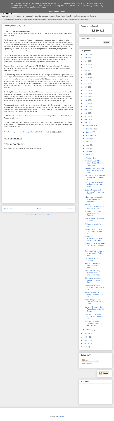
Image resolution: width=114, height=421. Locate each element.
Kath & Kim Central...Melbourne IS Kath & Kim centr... (94, 206)
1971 (86, 347)
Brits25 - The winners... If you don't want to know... (94, 266)
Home (39, 209)
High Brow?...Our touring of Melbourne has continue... (94, 199)
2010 (86, 106)
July (87, 142)
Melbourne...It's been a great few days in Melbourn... (93, 214)
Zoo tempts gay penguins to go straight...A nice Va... (94, 253)
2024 (86, 61)
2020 (86, 74)
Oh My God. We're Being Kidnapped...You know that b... (94, 185)
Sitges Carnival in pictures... (91, 259)
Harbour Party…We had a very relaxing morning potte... (94, 170)
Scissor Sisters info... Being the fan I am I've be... (94, 295)
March (88, 155)
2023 (86, 64)
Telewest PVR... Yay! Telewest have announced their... (92, 273)
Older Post (69, 209)
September (90, 135)
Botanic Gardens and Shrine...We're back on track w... (94, 192)
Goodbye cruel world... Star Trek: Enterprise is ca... (94, 287)
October (89, 132)
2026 (86, 54)
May (87, 148)
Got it (63, 11)
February (89, 158)
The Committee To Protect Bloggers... (94, 220)
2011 (86, 103)
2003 (86, 337)
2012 (86, 100)
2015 (86, 90)
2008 (86, 113)
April (87, 152)
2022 (86, 68)
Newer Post (8, 209)
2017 (86, 84)
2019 (86, 77)
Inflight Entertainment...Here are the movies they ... (94, 239)
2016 (86, 87)
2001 (86, 343)
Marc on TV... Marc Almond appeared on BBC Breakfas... (93, 324)
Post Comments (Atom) (43, 215)
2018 (86, 81)
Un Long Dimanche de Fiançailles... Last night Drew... (94, 309)
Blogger (61, 416)
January (89, 330)
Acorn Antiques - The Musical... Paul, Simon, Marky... (94, 302)
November (90, 129)
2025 (86, 58)
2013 (86, 97)
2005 (86, 123)
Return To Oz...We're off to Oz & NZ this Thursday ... (95, 246)
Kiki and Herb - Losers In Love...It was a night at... (94, 231)
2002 (86, 340)
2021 (86, 71)
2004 (86, 334)
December (90, 125)
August (88, 139)
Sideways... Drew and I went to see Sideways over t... (94, 316)
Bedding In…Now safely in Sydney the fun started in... (95, 177)
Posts (85, 360)
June (88, 145)
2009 (86, 110)
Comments (87, 364)
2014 (86, 93)
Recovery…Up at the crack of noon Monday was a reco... (94, 163)
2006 (86, 119)
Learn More (54, 11)
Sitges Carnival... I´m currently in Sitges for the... (94, 280)
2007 (86, 116)
